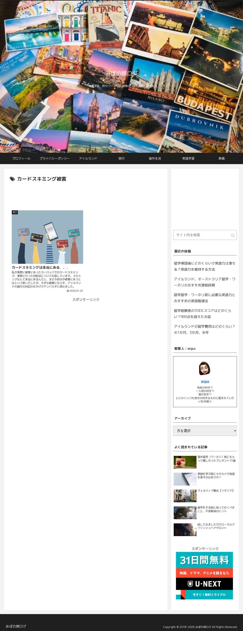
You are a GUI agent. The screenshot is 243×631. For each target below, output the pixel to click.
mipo (205, 381)
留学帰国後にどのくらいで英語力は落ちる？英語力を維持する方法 (204, 266)
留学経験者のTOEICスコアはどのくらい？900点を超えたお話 (202, 313)
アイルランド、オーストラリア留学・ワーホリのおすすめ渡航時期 (204, 282)
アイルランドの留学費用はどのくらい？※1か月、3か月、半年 (204, 329)
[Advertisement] (86, 193)
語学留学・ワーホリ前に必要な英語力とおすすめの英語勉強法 (204, 297)
